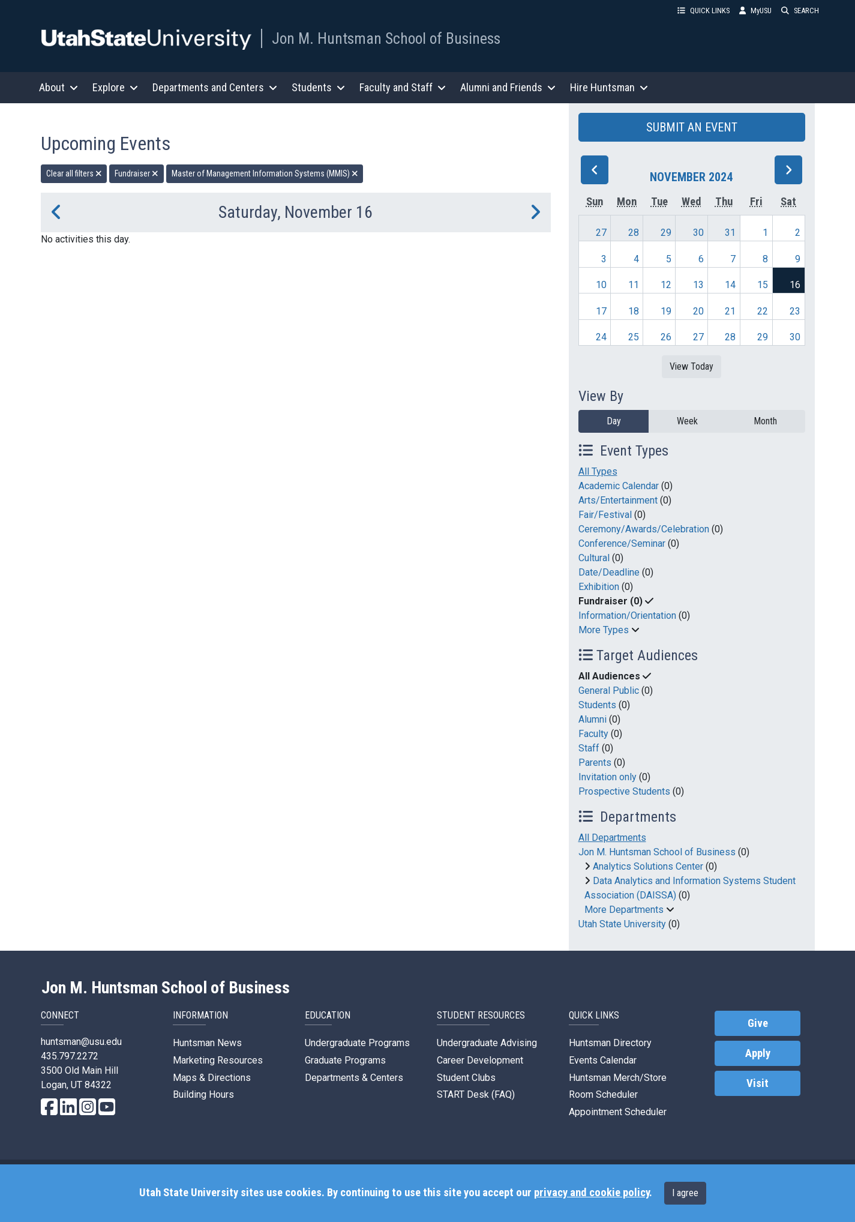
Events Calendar (603, 1060)
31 (730, 232)
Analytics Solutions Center (648, 866)
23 (795, 311)
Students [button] (318, 87)
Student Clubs (466, 1077)
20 (698, 311)
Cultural (594, 558)
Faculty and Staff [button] (402, 87)
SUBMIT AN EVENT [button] (691, 127)
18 (633, 311)
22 (762, 311)
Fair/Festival (605, 514)
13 (698, 284)
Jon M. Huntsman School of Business (386, 38)
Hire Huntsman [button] (609, 87)
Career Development (480, 1060)
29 (666, 232)
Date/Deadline (609, 572)
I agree (685, 1193)
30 (698, 232)
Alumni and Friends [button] (508, 87)
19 (666, 311)
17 (601, 311)
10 (601, 284)
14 (730, 284)
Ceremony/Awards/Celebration (643, 529)
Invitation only (607, 777)
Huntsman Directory (610, 1043)
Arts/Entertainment (618, 500)
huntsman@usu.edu (81, 1041)
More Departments (624, 909)
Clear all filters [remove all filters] (74, 173)
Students (597, 705)
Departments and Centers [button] (214, 87)
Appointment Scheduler (618, 1112)
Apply (757, 1053)
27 (601, 232)
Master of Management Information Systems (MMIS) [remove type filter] (265, 173)
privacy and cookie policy (591, 1192)
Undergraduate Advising (487, 1043)
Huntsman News (207, 1043)
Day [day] (614, 421)
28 (633, 232)
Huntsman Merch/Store (618, 1077)
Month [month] (765, 421)
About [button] (58, 87)
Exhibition (598, 586)
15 (762, 284)
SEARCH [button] (800, 10)
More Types (603, 630)
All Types (597, 471)
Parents (594, 762)
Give (758, 1023)
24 (601, 337)
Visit (757, 1083)
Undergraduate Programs (357, 1043)
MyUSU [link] (755, 10)
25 (633, 337)
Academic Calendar (618, 486)
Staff (588, 748)
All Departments (612, 837)
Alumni (592, 719)
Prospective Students (624, 791)
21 (730, 311)
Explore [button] (115, 87)
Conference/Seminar (621, 543)
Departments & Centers (354, 1077)
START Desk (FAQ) (476, 1094)
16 (795, 284)
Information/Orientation (627, 615)
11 (633, 284)
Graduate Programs (345, 1060)
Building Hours (203, 1094)
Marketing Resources (218, 1060)
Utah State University (622, 924)
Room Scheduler (603, 1094)
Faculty (593, 733)
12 (666, 284)
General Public (608, 690)
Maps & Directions (212, 1077)
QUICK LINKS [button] (703, 10)
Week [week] (687, 421)
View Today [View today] (691, 366)
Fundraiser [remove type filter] (136, 173)
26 (666, 337)
